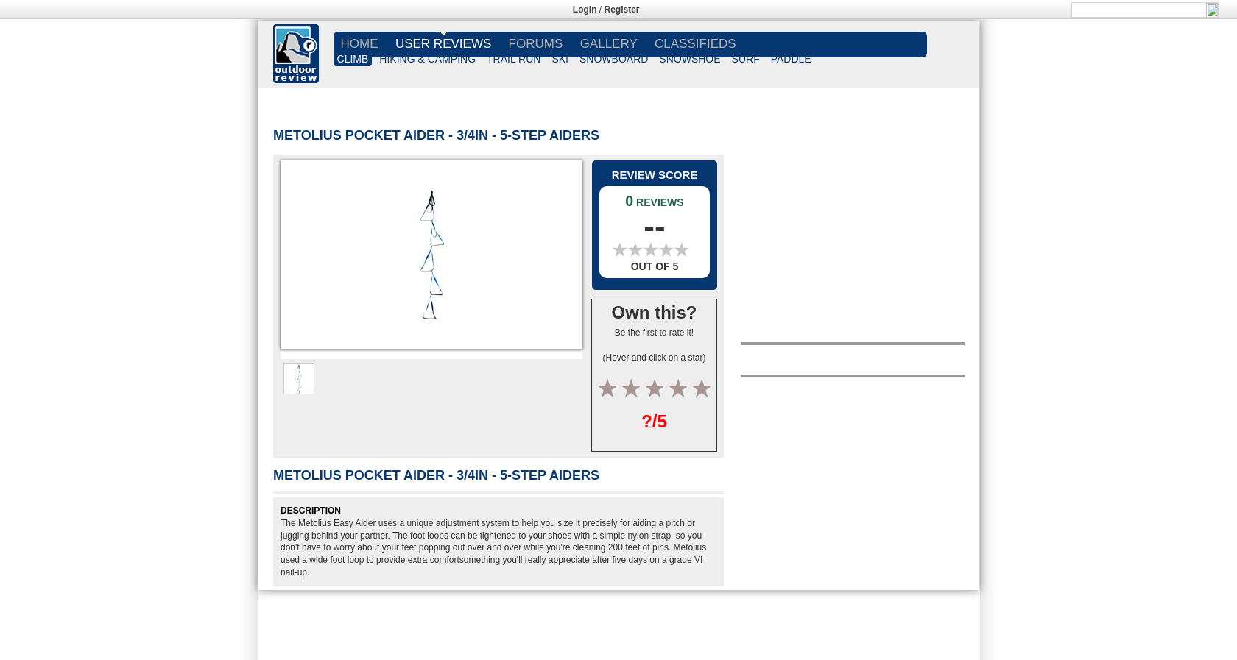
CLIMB (353, 59)
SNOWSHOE (689, 59)
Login (585, 9)
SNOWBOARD (613, 59)
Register (622, 9)
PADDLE (791, 59)
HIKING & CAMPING (427, 59)
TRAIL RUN (513, 59)
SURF (746, 59)
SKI (559, 59)
